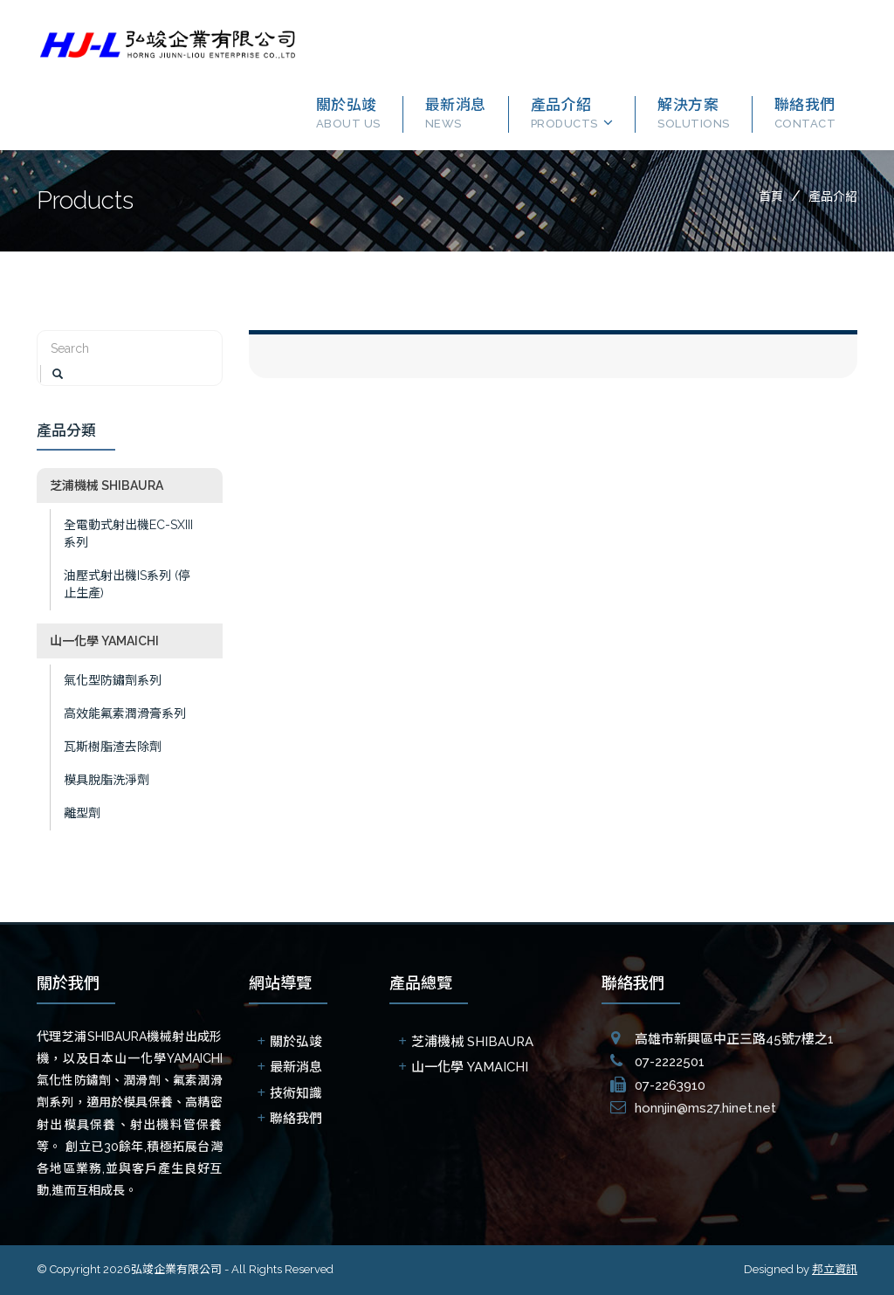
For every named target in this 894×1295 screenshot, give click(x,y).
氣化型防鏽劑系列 (107, 680)
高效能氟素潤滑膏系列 (119, 713)
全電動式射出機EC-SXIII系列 (123, 533)
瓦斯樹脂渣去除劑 (107, 747)
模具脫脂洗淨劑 (101, 780)
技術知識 (296, 1093)
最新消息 (455, 113)
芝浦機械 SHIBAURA (101, 486)
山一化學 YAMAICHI (99, 641)
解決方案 (693, 113)
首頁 (771, 196)
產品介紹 (564, 113)
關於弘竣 (348, 113)
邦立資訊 (834, 1269)
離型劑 (76, 813)
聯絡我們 (805, 113)
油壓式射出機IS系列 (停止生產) (121, 584)
